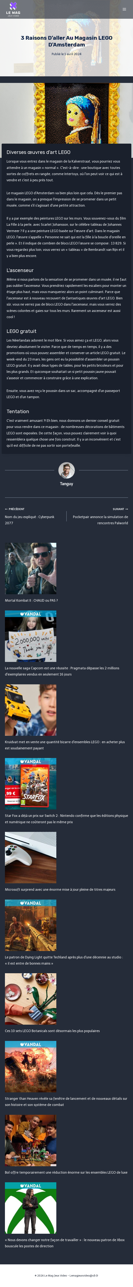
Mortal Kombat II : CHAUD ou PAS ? (31, 600)
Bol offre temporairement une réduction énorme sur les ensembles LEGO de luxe (66, 1172)
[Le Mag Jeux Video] (13, 9)
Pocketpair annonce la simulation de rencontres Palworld (99, 515)
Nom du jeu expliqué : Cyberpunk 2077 (34, 515)
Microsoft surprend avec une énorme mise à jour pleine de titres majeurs (60, 890)
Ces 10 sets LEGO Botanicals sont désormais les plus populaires (52, 1031)
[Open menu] (124, 9)
